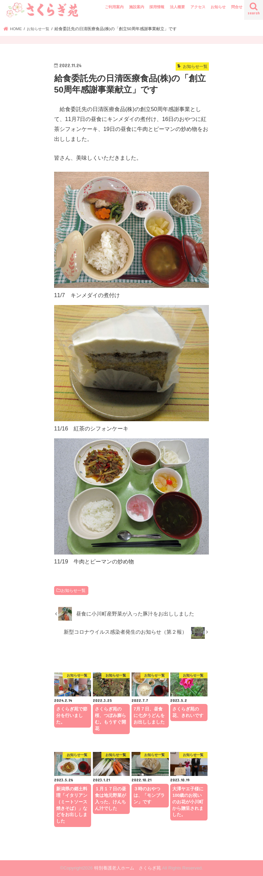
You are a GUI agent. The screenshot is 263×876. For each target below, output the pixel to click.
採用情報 (156, 7)
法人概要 (177, 7)
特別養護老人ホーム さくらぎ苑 (127, 868)
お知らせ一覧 (73, 590)
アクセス (197, 7)
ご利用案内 (114, 7)
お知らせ (218, 7)
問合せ (236, 7)
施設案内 (136, 7)
